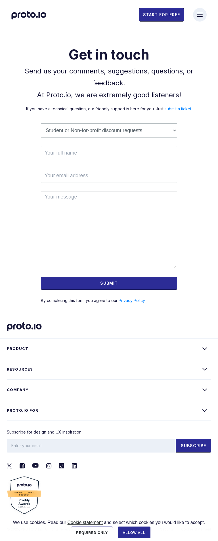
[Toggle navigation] (200, 15)
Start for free (161, 14)
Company (18, 389)
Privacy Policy (132, 300)
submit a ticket (178, 108)
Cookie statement (85, 529)
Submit (109, 283)
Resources (20, 369)
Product (17, 348)
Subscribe (193, 445)
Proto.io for (22, 410)
